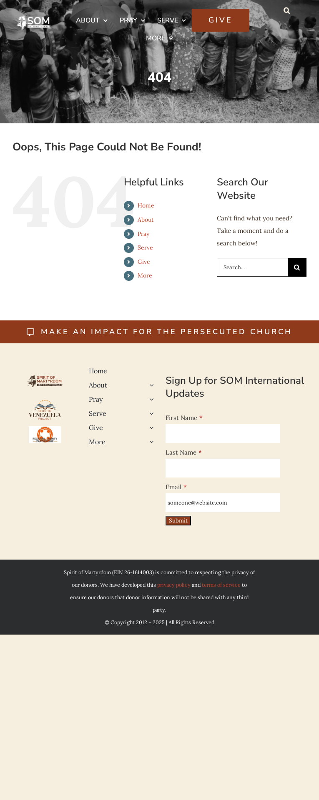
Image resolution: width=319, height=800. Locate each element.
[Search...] (252, 267)
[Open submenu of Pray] (149, 399)
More (145, 275)
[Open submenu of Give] (149, 427)
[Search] (297, 267)
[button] (286, 10)
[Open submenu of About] (149, 385)
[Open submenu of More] (149, 441)
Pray (143, 234)
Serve (145, 247)
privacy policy (174, 584)
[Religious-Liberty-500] (45, 429)
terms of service (221, 584)
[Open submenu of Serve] (149, 413)
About (145, 219)
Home (146, 205)
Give (144, 261)
